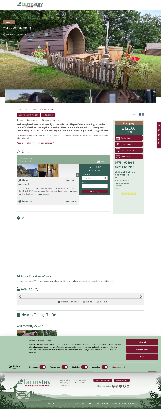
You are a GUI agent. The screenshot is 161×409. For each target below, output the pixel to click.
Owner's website (125, 150)
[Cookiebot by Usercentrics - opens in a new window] (14, 404)
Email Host (123, 157)
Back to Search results (28, 115)
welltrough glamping (34, 143)
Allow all (142, 380)
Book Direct (123, 144)
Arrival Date (86, 174)
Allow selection (142, 387)
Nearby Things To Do (52, 120)
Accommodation (30, 109)
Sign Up (152, 370)
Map (20, 120)
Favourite (48, 115)
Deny (142, 394)
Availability (32, 120)
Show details (117, 405)
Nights (84, 182)
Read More (72, 180)
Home (19, 109)
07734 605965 (124, 162)
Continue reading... (42, 194)
